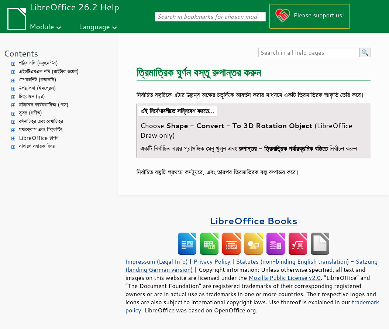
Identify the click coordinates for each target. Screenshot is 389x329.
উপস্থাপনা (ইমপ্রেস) (37, 88)
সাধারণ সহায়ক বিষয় (37, 146)
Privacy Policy (211, 261)
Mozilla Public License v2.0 (284, 278)
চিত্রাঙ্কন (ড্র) (32, 96)
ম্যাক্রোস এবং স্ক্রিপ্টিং (41, 129)
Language (94, 26)
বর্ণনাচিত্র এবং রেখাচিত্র (41, 121)
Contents (21, 53)
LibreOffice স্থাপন (39, 138)
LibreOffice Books (253, 220)
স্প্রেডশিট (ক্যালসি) (37, 79)
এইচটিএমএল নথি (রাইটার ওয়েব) (49, 71)
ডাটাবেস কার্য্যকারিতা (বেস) (44, 105)
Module (42, 26)
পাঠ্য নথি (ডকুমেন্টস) (38, 63)
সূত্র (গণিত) (30, 113)
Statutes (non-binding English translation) (292, 261)
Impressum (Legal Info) (156, 261)
